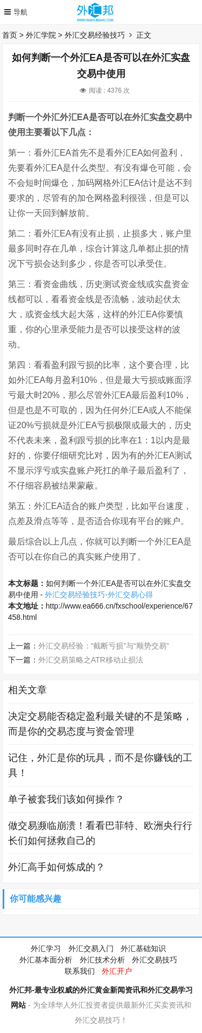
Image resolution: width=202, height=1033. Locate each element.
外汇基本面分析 (45, 959)
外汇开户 (117, 971)
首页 (9, 35)
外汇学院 (41, 35)
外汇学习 (46, 948)
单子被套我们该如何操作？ (66, 799)
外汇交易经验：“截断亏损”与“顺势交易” (103, 645)
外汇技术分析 (102, 959)
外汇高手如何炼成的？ (56, 867)
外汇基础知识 (143, 948)
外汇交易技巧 (154, 959)
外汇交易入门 (91, 948)
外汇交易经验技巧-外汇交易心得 (99, 594)
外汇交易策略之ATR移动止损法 (90, 659)
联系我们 (80, 971)
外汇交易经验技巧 (95, 35)
